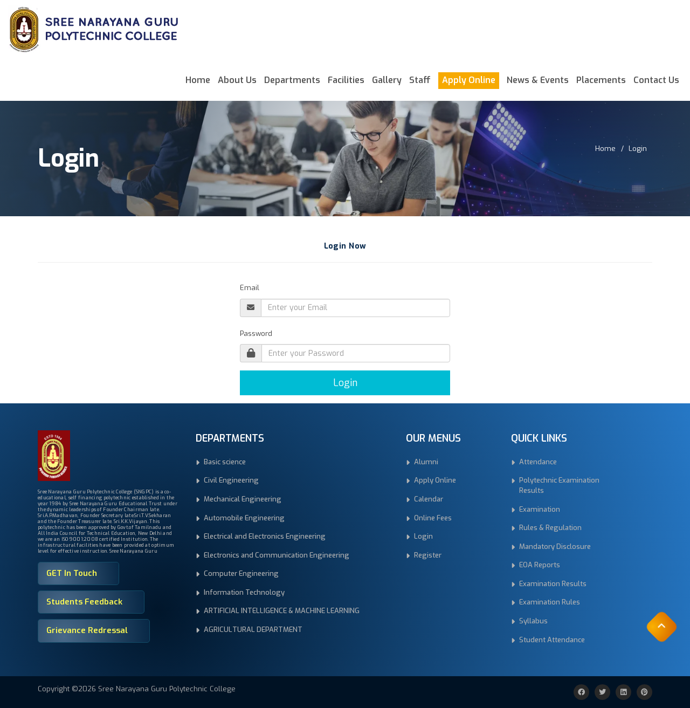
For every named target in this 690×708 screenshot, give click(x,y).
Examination (539, 509)
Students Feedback (84, 601)
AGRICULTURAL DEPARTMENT (253, 629)
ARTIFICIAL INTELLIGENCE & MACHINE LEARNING (282, 610)
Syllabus (533, 620)
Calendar (428, 499)
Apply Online (468, 80)
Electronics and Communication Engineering (276, 555)
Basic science (225, 461)
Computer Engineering (241, 573)
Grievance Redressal (87, 630)
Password (256, 333)
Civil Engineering (231, 480)
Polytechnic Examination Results (559, 485)
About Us (237, 80)
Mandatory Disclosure (555, 546)
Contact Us (656, 80)
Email (249, 287)
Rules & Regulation (550, 527)
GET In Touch (71, 573)
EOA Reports (539, 564)
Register (427, 555)
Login (638, 148)
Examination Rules (549, 602)
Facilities (346, 80)
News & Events (538, 80)
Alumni (426, 461)
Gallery (387, 80)
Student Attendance (552, 639)
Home (197, 80)
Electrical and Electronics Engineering (265, 536)
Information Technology (244, 592)
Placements (601, 80)
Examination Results (552, 583)
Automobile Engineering (244, 518)
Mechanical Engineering (242, 499)
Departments (292, 80)
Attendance (538, 461)
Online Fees (433, 518)
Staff (420, 80)
